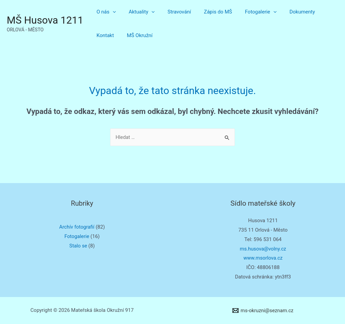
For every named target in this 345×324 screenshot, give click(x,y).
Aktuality (138, 12)
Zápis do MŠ (208, 12)
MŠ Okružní (108, 35)
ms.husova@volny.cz (263, 249)
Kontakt (318, 12)
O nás (104, 12)
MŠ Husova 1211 (45, 20)
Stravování (172, 12)
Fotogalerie (248, 12)
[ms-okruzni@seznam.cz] (263, 310)
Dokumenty (287, 12)
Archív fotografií (77, 227)
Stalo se (78, 246)
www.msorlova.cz (263, 258)
